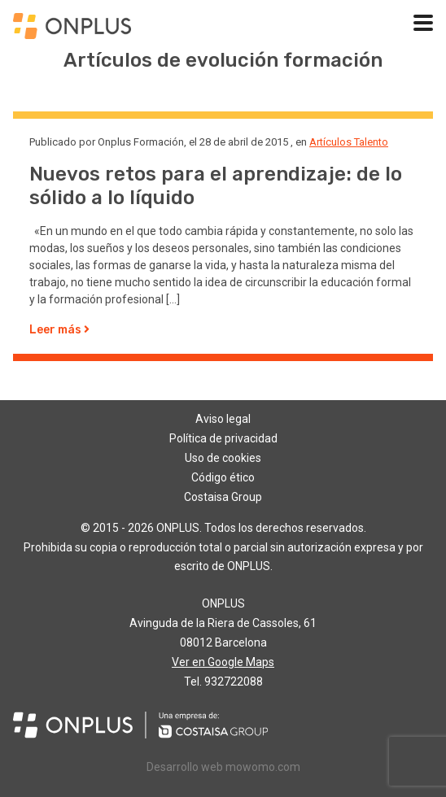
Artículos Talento (348, 142)
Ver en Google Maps (223, 662)
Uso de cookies (223, 457)
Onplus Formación (141, 142)
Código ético (223, 477)
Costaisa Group (223, 496)
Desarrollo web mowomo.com (223, 766)
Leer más (59, 330)
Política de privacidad (223, 438)
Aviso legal (223, 418)
